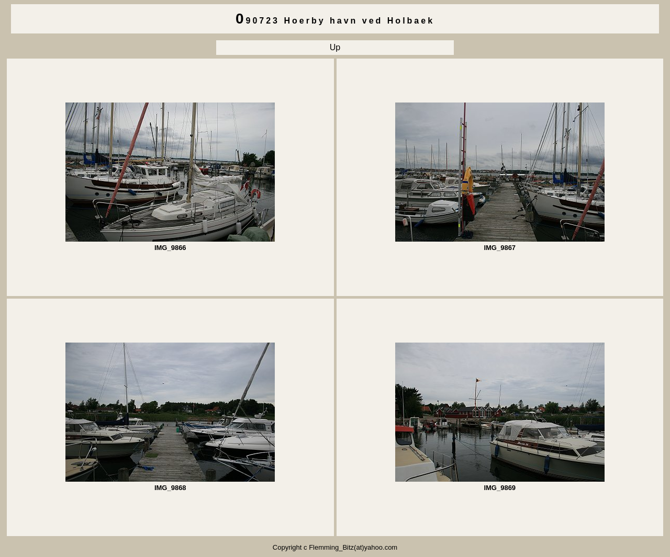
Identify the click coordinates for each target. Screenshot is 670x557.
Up (335, 47)
